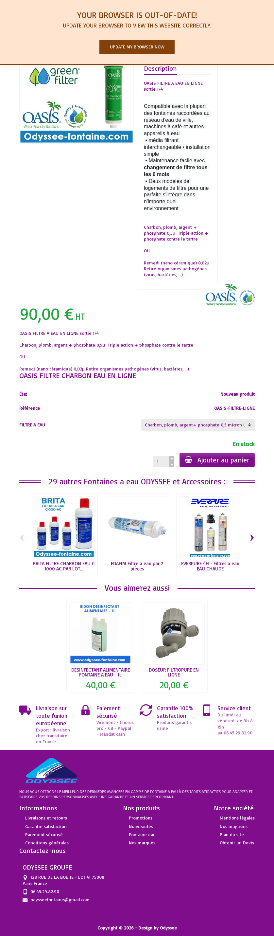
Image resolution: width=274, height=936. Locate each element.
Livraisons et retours (46, 817)
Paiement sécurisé (44, 834)
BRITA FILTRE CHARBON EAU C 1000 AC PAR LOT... (64, 565)
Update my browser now (137, 46)
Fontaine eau (142, 834)
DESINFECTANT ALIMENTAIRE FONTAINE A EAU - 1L (100, 672)
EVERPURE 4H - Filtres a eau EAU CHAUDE (210, 565)
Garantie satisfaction (46, 826)
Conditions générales (47, 842)
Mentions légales (237, 817)
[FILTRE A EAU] (198, 424)
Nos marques (142, 842)
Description (160, 68)
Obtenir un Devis (237, 842)
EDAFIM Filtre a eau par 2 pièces (137, 565)
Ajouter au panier (217, 460)
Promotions (140, 817)
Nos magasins (234, 826)
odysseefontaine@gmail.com (60, 899)
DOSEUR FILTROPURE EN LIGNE (174, 672)
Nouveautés (141, 826)
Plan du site (232, 834)
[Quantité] (161, 461)
